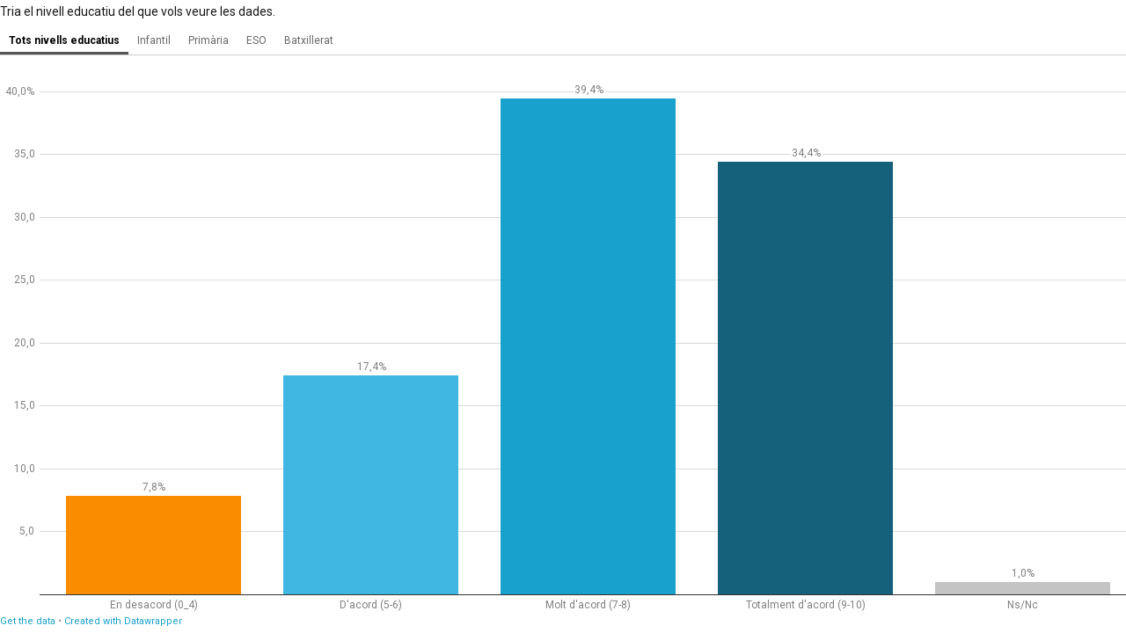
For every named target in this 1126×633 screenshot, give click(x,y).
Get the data (27, 621)
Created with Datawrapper (123, 621)
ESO (256, 40)
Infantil (154, 40)
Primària (208, 40)
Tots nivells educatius (64, 40)
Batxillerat (308, 40)
